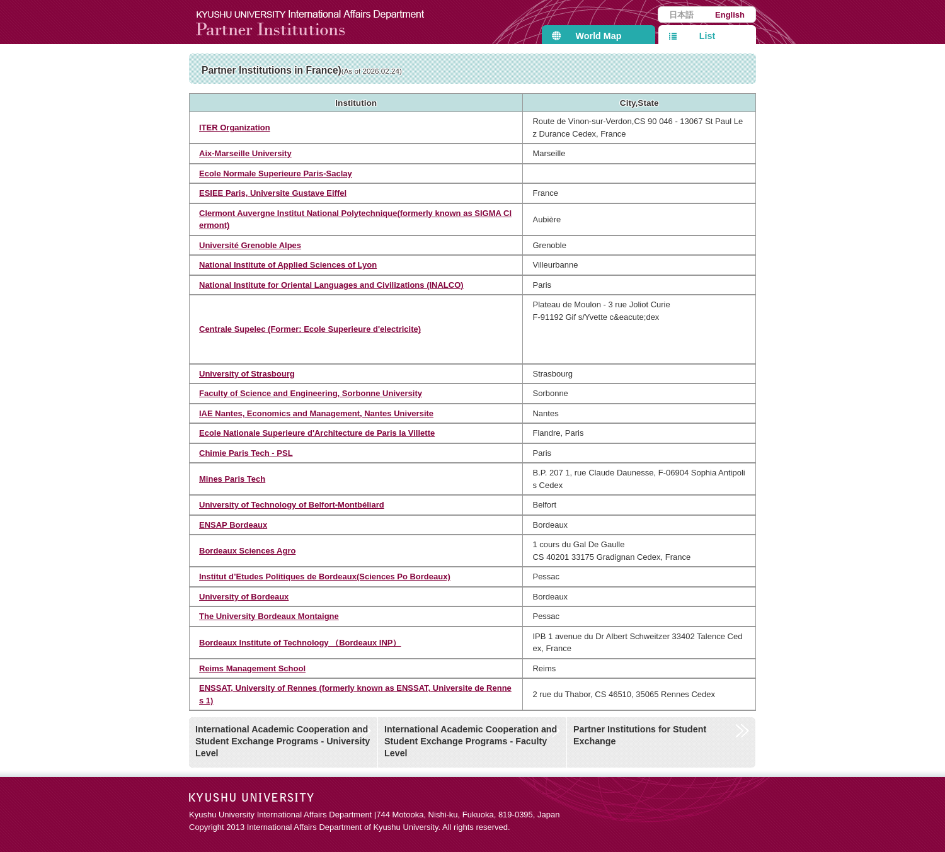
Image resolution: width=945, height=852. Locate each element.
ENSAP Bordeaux (233, 525)
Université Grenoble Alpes (250, 245)
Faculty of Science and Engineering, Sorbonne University (310, 393)
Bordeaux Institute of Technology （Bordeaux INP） (300, 642)
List (707, 36)
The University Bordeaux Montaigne (269, 616)
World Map (599, 36)
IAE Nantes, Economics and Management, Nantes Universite (316, 413)
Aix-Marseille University (245, 153)
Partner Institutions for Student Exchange (639, 735)
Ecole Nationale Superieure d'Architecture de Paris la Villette (317, 433)
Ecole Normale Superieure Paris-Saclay (275, 173)
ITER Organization (234, 127)
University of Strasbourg (247, 373)
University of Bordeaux (244, 596)
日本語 (681, 15)
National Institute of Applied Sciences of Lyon (288, 265)
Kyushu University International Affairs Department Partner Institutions (318, 22)
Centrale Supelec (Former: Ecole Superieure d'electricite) (310, 329)
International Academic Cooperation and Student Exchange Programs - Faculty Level (470, 741)
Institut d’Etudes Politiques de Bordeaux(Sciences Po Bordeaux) (324, 576)
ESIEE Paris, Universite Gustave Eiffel (272, 193)
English (730, 15)
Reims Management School (252, 668)
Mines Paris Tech (232, 479)
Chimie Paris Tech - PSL (246, 453)
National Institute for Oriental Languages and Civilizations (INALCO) (331, 285)
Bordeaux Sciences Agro (247, 550)
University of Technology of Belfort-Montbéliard (291, 504)
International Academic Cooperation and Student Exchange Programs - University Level (282, 741)
